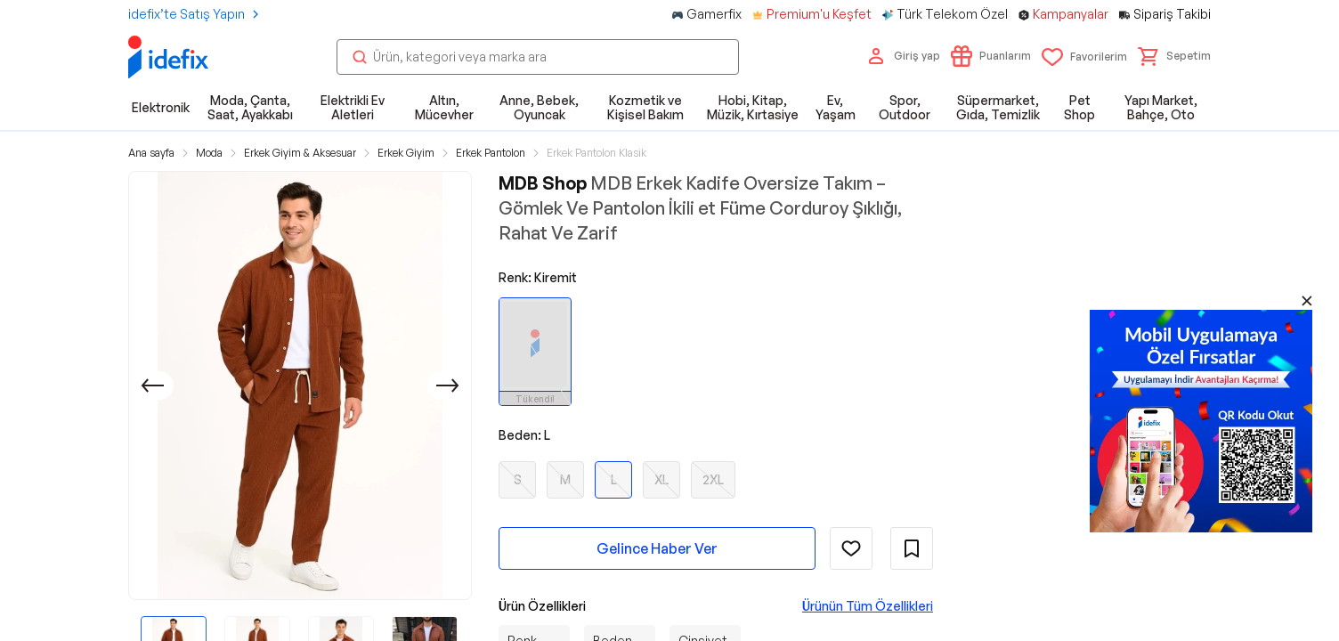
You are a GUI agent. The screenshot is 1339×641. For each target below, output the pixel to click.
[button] (1174, 56)
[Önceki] (152, 385)
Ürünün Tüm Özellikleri (867, 605)
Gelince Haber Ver (657, 548)
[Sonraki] (447, 385)
